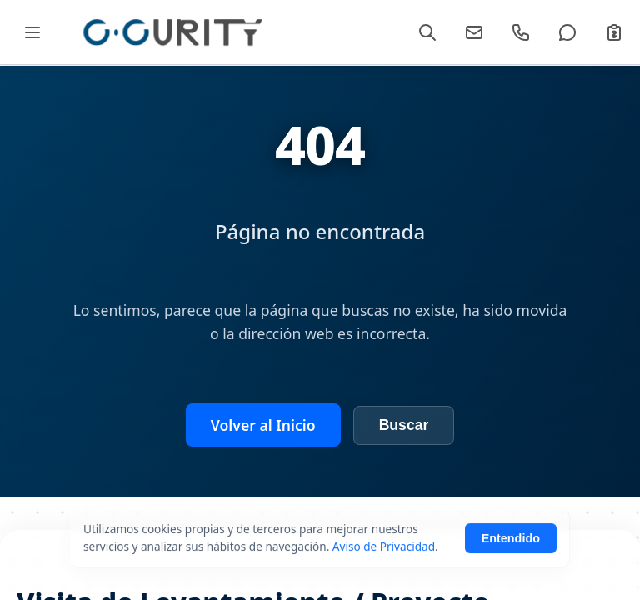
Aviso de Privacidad (383, 577)
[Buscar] (428, 32)
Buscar (404, 425)
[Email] (474, 32)
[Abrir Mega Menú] (32, 32)
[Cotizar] (614, 32)
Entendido (511, 569)
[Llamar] (521, 32)
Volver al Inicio (263, 425)
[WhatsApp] (568, 32)
